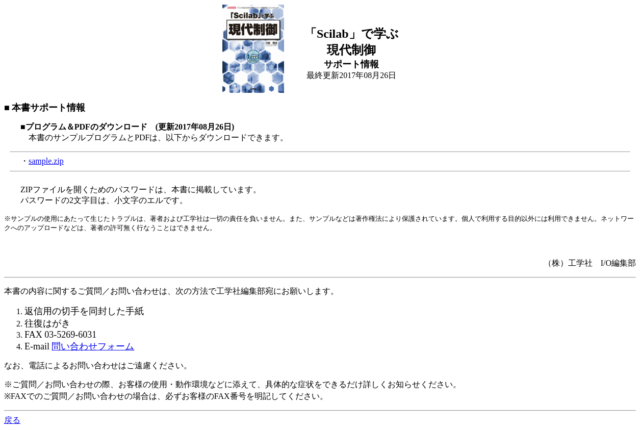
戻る (12, 420)
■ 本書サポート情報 (44, 108)
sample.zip (46, 161)
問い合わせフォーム (93, 346)
